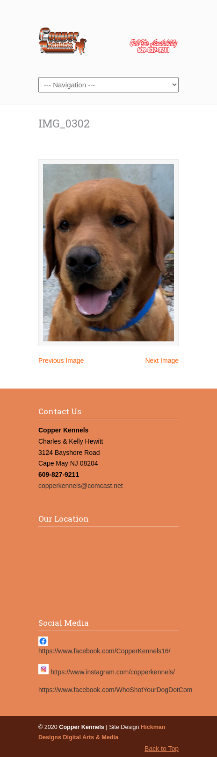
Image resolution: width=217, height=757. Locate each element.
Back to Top (162, 748)
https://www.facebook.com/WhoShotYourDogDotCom (115, 689)
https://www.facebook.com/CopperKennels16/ (104, 651)
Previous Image (61, 360)
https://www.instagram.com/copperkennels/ (113, 672)
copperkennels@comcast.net (80, 485)
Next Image (162, 360)
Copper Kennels (108, 38)
